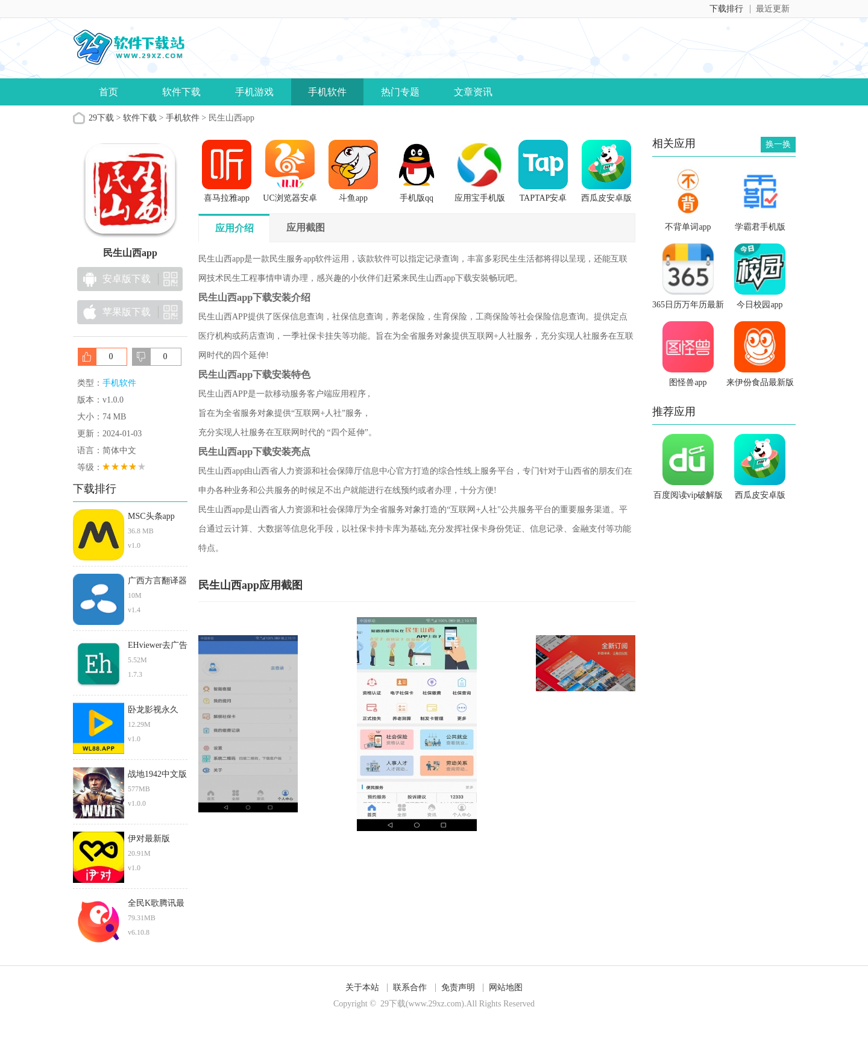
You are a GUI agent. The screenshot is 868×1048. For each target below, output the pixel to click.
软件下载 (181, 92)
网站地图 (506, 987)
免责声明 (458, 987)
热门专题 (400, 92)
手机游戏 (254, 92)
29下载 (101, 117)
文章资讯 (473, 92)
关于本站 (362, 987)
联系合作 (410, 987)
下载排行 (726, 8)
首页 (108, 92)
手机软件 (327, 92)
